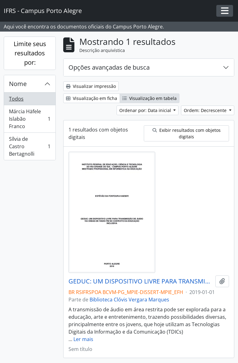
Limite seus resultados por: (30, 53)
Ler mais (83, 339)
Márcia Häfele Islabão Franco (30, 119)
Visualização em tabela (149, 98)
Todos (16, 98)
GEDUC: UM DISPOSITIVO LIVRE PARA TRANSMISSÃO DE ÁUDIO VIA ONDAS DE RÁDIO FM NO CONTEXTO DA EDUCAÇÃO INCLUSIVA (140, 281)
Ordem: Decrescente (206, 110)
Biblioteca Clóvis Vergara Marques (129, 299)
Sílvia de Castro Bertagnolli (30, 146)
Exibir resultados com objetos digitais (186, 133)
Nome (18, 84)
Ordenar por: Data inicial (145, 110)
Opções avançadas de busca (109, 67)
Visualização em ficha (91, 98)
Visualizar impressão (91, 86)
